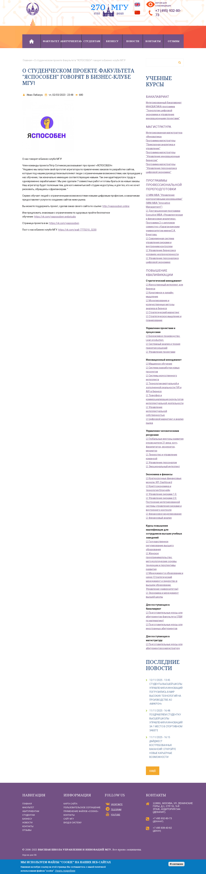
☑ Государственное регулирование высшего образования (160, 545)
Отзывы (173, 41)
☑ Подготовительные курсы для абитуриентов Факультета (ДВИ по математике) (164, 616)
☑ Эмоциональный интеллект (163, 466)
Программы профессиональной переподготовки (164, 185)
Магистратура (158, 127)
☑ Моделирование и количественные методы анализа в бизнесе (160, 304)
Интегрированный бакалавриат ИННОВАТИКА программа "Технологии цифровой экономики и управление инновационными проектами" (164, 110)
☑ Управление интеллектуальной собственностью (156, 411)
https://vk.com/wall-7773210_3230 (77, 229)
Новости (132, 41)
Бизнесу (112, 41)
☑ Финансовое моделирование (164, 514)
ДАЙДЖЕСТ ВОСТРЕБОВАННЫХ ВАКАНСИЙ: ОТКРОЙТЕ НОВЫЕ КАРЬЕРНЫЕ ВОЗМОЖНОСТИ (162, 749)
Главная (31, 41)
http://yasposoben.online (115, 206)
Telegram (116, 809)
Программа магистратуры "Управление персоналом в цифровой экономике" (161, 168)
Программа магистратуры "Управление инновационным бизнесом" (163, 156)
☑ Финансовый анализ (159, 517)
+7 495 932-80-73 (162, 818)
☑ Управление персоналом (161, 462)
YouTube (115, 815)
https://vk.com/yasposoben (64, 223)
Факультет (51, 41)
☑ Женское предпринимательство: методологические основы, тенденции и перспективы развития (161, 561)
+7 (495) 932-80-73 (168, 13)
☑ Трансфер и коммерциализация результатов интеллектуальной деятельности (165, 399)
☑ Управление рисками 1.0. (161, 494)
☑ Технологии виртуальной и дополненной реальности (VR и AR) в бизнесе (163, 387)
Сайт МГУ (69, 819)
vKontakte (117, 804)
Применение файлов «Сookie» (81, 811)
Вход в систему (73, 822)
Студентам (91, 41)
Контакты (153, 41)
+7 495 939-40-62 (162, 827)
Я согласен (176, 864)
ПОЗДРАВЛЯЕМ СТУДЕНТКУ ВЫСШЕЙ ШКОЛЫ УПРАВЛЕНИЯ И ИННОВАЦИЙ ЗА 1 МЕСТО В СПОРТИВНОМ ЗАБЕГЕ (165, 722)
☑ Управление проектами (160, 351)
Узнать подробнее (65, 870)
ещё (152, 770)
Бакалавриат (157, 97)
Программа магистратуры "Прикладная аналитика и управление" (160, 144)
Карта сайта (70, 804)
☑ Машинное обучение (159, 363)
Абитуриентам (71, 41)
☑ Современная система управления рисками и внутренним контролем (160, 242)
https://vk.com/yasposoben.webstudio (55, 216)
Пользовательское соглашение (82, 807)
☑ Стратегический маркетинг (162, 312)
